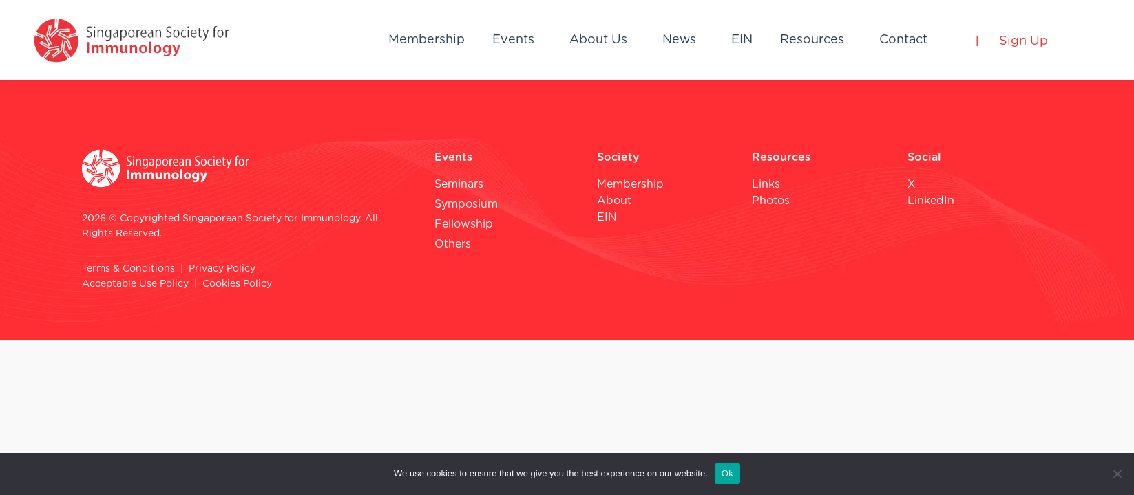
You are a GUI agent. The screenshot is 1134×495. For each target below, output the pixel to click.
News (679, 40)
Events (513, 40)
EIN (742, 40)
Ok (727, 473)
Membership (426, 40)
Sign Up (1023, 41)
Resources (812, 40)
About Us (598, 40)
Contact (903, 40)
